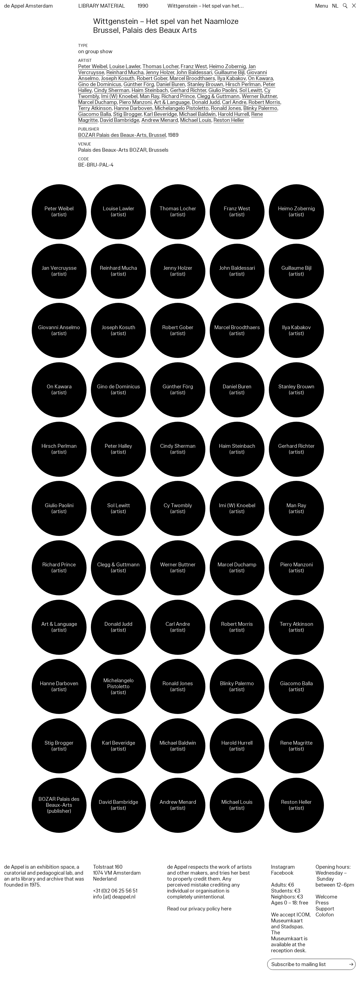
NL (335, 5)
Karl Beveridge (160, 114)
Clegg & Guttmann (218, 96)
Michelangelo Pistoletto (182, 108)
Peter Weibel (92, 66)
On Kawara (260, 78)
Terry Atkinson (95, 108)
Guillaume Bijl (229, 72)
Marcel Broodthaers (192, 78)
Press (322, 902)
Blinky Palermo (260, 108)
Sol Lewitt (250, 90)
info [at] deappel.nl (114, 896)
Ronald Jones (226, 108)
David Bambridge (119, 120)
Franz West (194, 66)
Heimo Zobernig (227, 66)
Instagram (283, 867)
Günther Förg (138, 84)
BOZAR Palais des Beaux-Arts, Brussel (122, 135)
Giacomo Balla (94, 114)
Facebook (282, 873)
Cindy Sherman (111, 90)
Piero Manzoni (135, 102)
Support (325, 908)
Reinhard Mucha (125, 72)
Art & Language (172, 102)
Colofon (325, 914)
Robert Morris (264, 102)
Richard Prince (178, 96)
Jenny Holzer (160, 72)
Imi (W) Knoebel (119, 96)
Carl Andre (234, 102)
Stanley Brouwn (205, 84)
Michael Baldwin (197, 114)
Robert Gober (152, 78)
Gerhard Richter (188, 90)
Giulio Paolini (222, 90)
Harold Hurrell (233, 114)
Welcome (326, 896)
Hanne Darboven (133, 108)
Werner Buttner (259, 96)
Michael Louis (195, 120)
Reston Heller (229, 120)
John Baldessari (194, 72)
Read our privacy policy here (199, 908)
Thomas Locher (160, 66)
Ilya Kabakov (231, 78)
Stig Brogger (127, 114)
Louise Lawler (124, 66)
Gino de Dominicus (99, 84)
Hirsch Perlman (243, 84)
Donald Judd (206, 102)
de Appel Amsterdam (28, 5)
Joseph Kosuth (118, 78)
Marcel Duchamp (97, 102)
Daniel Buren (170, 84)
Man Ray (149, 96)
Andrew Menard (159, 120)
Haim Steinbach (150, 90)
